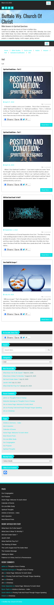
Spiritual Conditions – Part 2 (12, 69)
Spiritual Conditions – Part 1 (12, 132)
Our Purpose (7, 446)
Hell (5, 53)
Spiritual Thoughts (9, 449)
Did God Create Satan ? (11, 379)
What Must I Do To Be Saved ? (13, 373)
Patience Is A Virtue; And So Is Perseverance (16, 557)
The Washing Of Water (9, 544)
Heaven (45, 50)
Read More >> (46, 125)
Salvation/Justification (17, 53)
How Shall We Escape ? (10, 262)
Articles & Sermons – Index (12, 423)
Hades (37, 50)
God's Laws (28, 50)
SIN (29, 53)
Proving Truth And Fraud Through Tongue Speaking (25, 407)
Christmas (11, 411)
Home (6, 50)
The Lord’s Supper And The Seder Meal (15, 548)
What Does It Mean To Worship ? (14, 376)
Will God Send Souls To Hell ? (12, 197)
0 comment (46, 104)
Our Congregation (9, 442)
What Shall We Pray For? (11, 386)
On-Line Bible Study (9, 439)
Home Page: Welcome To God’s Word (20, 404)
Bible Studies (16, 50)
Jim (4, 404)
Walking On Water (8, 554)
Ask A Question (8, 426)
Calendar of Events (9, 429)
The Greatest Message (9, 551)
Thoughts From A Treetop (18, 398)
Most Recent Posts (9, 436)
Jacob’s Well (7, 382)
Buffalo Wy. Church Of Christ (22, 18)
